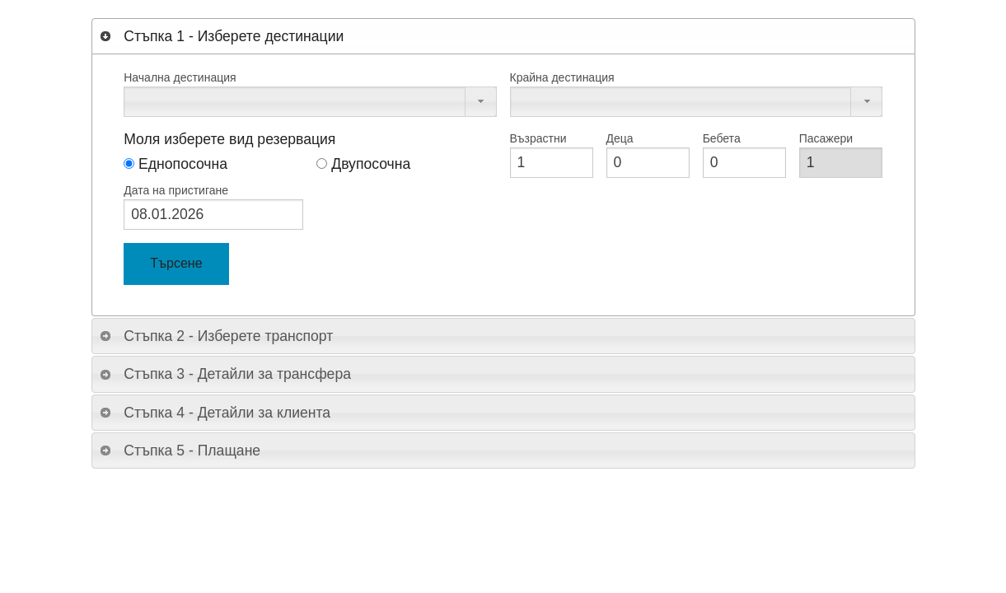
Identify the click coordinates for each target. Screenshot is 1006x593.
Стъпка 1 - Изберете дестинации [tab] (221, 36)
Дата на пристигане (176, 190)
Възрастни (538, 138)
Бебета (722, 138)
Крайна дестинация (562, 77)
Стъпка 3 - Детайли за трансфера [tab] (225, 374)
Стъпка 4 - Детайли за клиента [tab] (214, 412)
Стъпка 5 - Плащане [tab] (179, 450)
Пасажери (826, 138)
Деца (620, 138)
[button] (481, 101)
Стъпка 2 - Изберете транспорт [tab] (216, 336)
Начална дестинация (180, 77)
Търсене (176, 263)
